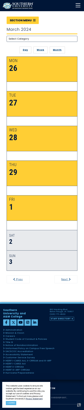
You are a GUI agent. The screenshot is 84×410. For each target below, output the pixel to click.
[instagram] (27, 322)
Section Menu (23, 20)
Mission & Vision (15, 333)
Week (40, 49)
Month (57, 49)
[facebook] (6, 322)
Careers (10, 336)
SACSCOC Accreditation (19, 351)
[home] (18, 5)
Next (69, 279)
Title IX (9, 342)
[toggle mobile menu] (78, 5)
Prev (20, 279)
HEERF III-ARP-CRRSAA (18, 370)
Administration (14, 330)
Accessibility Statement (19, 354)
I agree (11, 403)
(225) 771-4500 (58, 314)
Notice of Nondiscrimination (22, 345)
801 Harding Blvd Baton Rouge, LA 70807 (62, 310)
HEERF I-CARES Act (16, 364)
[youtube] (20, 322)
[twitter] (13, 322)
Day (25, 49)
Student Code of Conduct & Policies (26, 339)
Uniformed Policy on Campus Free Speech (30, 348)
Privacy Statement (34, 399)
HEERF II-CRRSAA (15, 367)
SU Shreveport (57, 397)
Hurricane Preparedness (20, 373)
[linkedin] (35, 322)
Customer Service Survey (20, 357)
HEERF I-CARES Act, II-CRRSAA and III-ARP (28, 361)
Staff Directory (61, 318)
